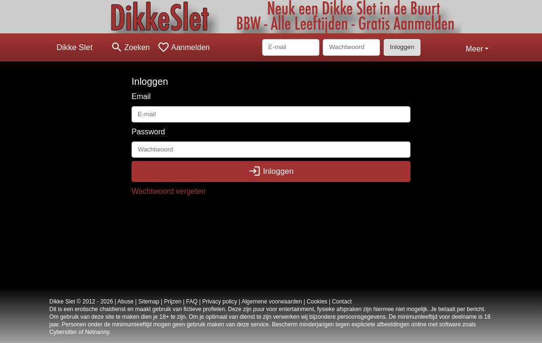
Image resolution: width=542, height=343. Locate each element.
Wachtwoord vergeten (168, 191)
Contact (341, 301)
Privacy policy (219, 301)
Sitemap (148, 301)
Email (141, 96)
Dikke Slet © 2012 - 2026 (81, 301)
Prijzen (173, 301)
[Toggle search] (130, 47)
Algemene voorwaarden (272, 301)
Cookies (317, 301)
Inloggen (402, 46)
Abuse (125, 301)
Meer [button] (474, 49)
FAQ (191, 301)
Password (148, 132)
